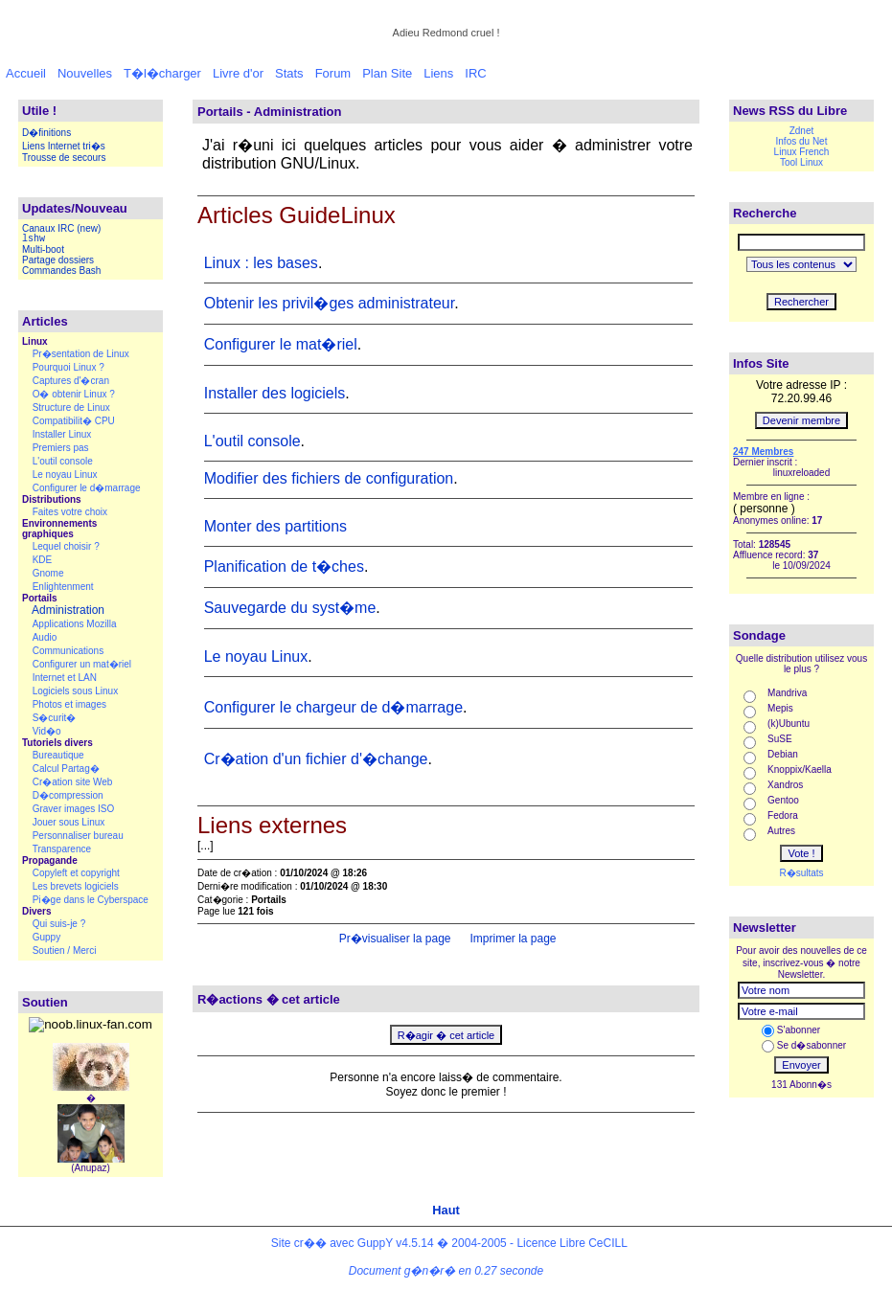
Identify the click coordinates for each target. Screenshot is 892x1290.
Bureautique (58, 755)
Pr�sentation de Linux (81, 354)
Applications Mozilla (75, 624)
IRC (475, 73)
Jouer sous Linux (69, 822)
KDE (43, 559)
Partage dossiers (58, 260)
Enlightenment (63, 586)
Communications (68, 650)
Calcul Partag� (66, 768)
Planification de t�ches (284, 566)
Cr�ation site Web (73, 782)
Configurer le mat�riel (280, 344)
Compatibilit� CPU (74, 421)
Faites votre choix (70, 512)
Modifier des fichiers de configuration (329, 478)
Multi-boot (43, 249)
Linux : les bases (261, 263)
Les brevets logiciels (76, 886)
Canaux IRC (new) (61, 228)
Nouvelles (84, 73)
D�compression (68, 795)
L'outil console (63, 461)
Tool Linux (801, 162)
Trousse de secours (63, 157)
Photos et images (69, 704)
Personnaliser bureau (78, 835)
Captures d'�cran (71, 380)
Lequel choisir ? (66, 546)
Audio (45, 637)
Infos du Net (802, 141)
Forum (333, 73)
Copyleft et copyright (76, 873)
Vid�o (47, 731)
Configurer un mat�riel (82, 664)
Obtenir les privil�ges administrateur (329, 303)
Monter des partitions (275, 526)
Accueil (26, 73)
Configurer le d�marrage (87, 488)
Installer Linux (62, 434)
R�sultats (801, 873)
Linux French (802, 152)
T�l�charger (162, 73)
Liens (438, 73)
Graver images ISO (74, 808)
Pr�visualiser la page (392, 938)
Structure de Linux (71, 407)
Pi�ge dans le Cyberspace (91, 899)
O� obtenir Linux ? (74, 394)
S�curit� (55, 718)
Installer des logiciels (275, 393)
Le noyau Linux (65, 474)
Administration (68, 610)
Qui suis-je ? (59, 923)
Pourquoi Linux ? (68, 367)
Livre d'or (238, 73)
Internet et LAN (65, 677)
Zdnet (801, 130)
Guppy (46, 937)
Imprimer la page (511, 938)
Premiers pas (61, 447)
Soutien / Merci (65, 950)
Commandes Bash (61, 270)
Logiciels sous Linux (76, 691)
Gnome (48, 573)
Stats (289, 73)
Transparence (62, 849)
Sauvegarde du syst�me (290, 608)
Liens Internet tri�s (63, 146)
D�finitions (46, 132)
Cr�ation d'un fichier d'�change (316, 759)
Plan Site (387, 73)
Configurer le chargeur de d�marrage (333, 707)
